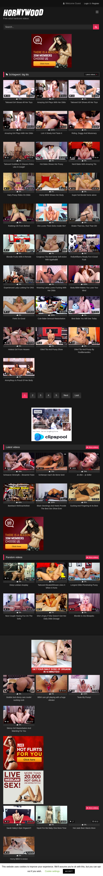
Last (77, 395)
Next (66, 395)
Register (95, 3)
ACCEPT (69, 871)
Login (86, 3)
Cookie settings (52, 871)
